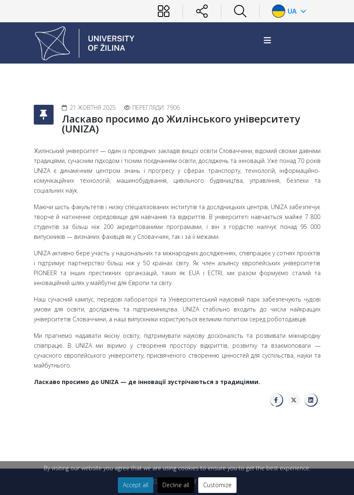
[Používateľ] (164, 11)
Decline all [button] (175, 485)
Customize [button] (217, 485)
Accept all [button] (135, 485)
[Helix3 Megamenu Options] (267, 40)
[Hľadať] (240, 11)
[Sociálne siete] (202, 11)
